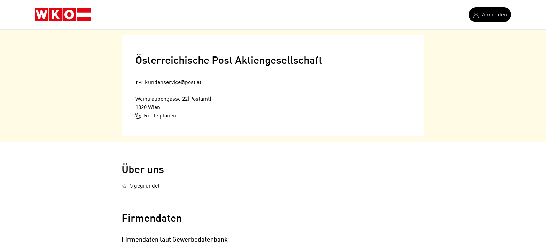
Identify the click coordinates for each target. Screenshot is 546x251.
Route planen (155, 115)
